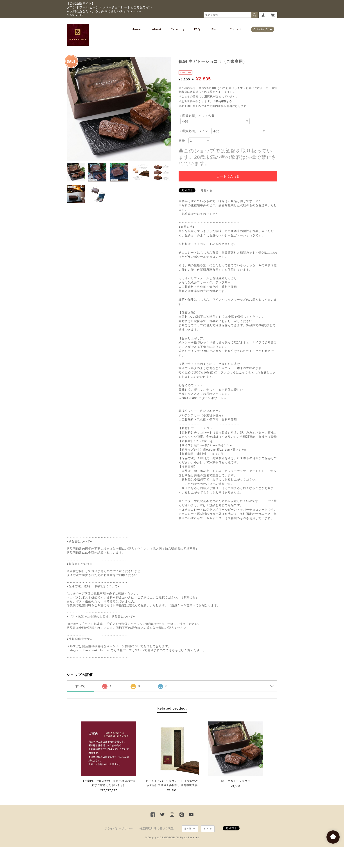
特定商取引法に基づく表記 (157, 829)
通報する (206, 191)
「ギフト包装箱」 (93, 625)
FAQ (197, 29)
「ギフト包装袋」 (118, 625)
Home (136, 29)
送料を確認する (222, 102)
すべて (80, 687)
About (156, 29)
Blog (215, 29)
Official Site (262, 29)
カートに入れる (228, 177)
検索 (254, 15)
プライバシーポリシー (118, 829)
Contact (236, 29)
